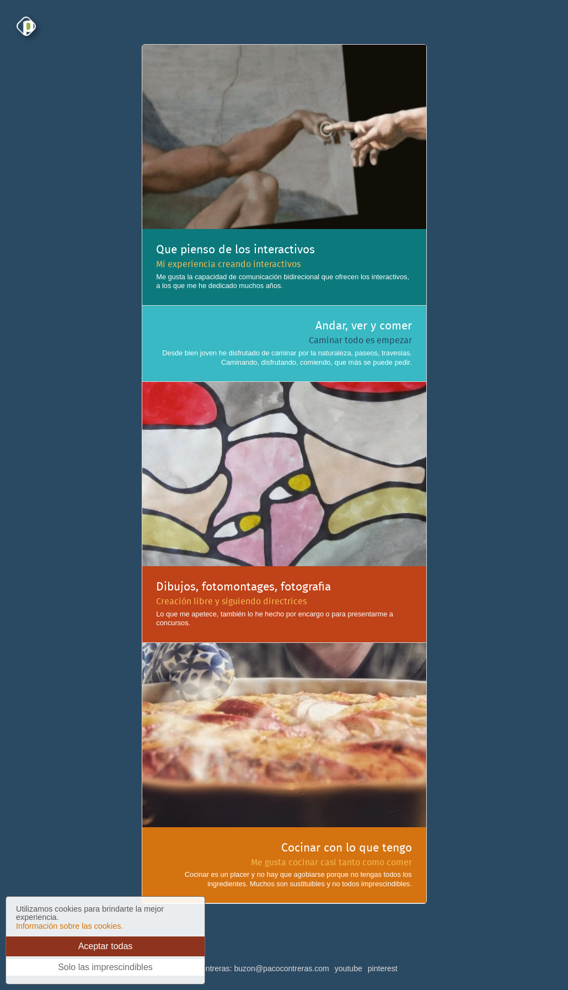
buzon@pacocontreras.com (281, 968)
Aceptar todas (105, 946)
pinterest (383, 968)
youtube (348, 968)
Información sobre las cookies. (69, 926)
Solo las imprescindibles (105, 967)
